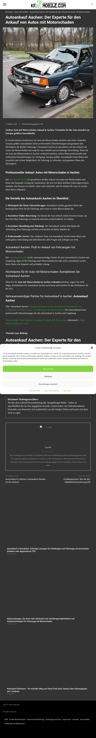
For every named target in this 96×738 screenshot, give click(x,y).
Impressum (67, 390)
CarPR (48, 447)
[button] (91, 347)
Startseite (9, 12)
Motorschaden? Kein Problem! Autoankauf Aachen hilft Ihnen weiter (36, 320)
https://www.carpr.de (48, 451)
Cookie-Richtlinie (34, 390)
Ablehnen (48, 376)
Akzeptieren (48, 369)
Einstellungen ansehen (48, 384)
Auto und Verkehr (21, 12)
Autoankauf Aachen (18, 179)
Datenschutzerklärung (51, 390)
